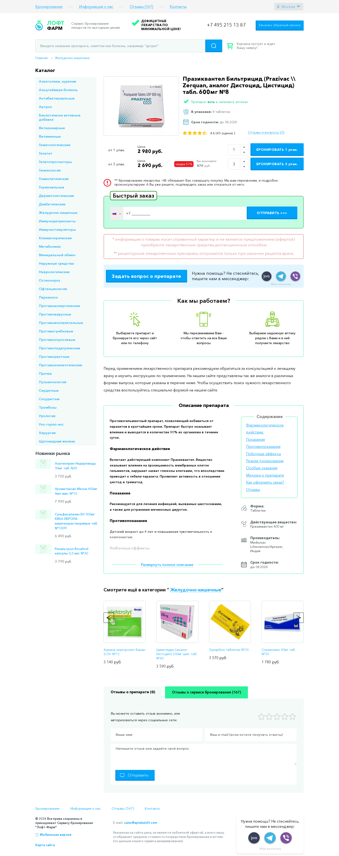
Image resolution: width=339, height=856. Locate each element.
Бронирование (49, 7)
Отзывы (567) (141, 7)
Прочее (45, 373)
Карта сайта (45, 845)
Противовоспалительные (61, 322)
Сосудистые (49, 399)
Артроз (45, 106)
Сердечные (49, 390)
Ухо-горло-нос (51, 424)
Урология (47, 416)
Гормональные (51, 187)
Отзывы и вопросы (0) (266, 132)
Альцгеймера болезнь (58, 90)
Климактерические (55, 238)
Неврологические (54, 272)
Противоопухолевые (57, 339)
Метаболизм (50, 246)
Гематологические (54, 145)
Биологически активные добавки (60, 117)
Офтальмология (53, 289)
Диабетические (52, 204)
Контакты (178, 7)
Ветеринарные (52, 128)
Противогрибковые (56, 331)
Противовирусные (55, 314)
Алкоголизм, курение (57, 81)
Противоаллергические (59, 305)
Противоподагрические (59, 348)
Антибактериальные (57, 98)
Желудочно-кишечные (72, 58)
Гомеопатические (54, 178)
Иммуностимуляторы (57, 229)
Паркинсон (48, 297)
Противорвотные (54, 356)
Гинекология (50, 170)
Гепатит (45, 153)
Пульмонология (52, 382)
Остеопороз (49, 280)
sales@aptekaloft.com (140, 822)
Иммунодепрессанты (57, 221)
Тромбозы (47, 407)
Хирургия (47, 432)
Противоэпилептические (60, 365)
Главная (41, 58)
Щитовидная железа (57, 441)
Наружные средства (56, 263)
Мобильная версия (55, 834)
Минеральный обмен (57, 255)
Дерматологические (56, 195)
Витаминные (50, 136)
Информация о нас (96, 7)
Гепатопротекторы (55, 161)
